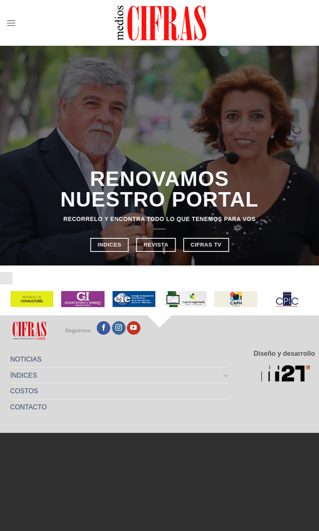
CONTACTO (28, 407)
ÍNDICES (23, 375)
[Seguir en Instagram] (119, 328)
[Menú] (11, 23)
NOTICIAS (26, 359)
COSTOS (24, 391)
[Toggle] (226, 375)
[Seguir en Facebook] (103, 328)
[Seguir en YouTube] (133, 328)
